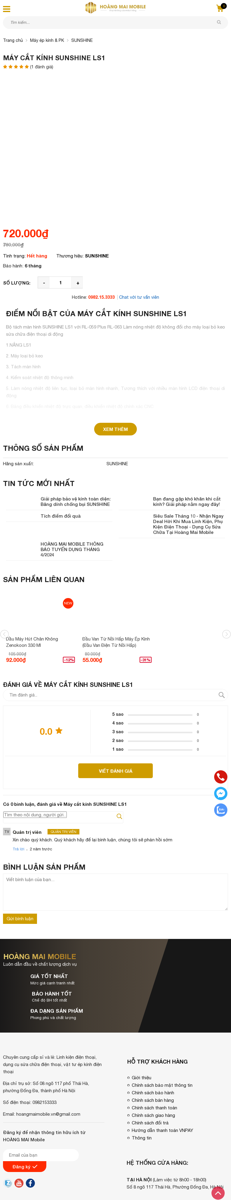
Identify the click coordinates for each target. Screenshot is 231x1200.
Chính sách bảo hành (153, 1058)
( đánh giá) (41, 67)
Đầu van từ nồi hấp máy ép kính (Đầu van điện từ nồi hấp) (116, 642)
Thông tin (142, 1103)
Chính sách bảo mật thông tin (162, 1050)
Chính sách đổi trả (150, 1088)
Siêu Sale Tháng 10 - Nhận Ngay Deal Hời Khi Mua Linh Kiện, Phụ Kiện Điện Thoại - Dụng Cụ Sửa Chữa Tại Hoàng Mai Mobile (188, 524)
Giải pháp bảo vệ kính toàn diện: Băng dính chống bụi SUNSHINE (76, 501)
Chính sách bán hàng (153, 1065)
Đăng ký (24, 1132)
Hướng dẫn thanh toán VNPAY (162, 1095)
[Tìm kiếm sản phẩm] (115, 23)
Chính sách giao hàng (153, 1080)
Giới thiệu (141, 1043)
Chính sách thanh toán (154, 1073)
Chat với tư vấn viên (139, 297)
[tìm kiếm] (218, 22)
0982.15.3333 (101, 297)
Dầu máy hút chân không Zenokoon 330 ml (32, 642)
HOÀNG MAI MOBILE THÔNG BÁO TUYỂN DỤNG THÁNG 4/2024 (72, 549)
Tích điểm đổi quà (61, 516)
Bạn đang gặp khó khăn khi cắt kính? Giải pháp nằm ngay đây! (187, 501)
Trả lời (18, 849)
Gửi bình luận (20, 919)
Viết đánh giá (115, 771)
